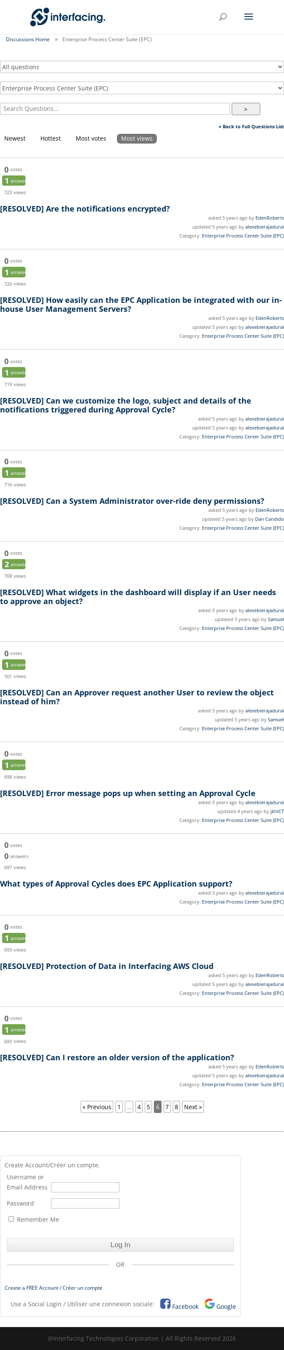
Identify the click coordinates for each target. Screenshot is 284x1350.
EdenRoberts (270, 218)
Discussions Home (28, 39)
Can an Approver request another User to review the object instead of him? (137, 696)
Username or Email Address (27, 1182)
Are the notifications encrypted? (85, 208)
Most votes (91, 138)
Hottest (50, 138)
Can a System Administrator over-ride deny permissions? (132, 501)
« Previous (96, 1107)
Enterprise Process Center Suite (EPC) (243, 235)
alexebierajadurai (264, 226)
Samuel (276, 619)
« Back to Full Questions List (251, 126)
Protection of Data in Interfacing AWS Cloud (106, 966)
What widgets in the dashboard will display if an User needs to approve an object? (138, 596)
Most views (137, 138)
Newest (15, 138)
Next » (193, 1107)
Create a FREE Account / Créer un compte (53, 1288)
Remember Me (34, 1219)
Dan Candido (269, 519)
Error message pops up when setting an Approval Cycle (128, 793)
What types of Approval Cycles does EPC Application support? (116, 883)
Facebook (185, 1306)
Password (20, 1203)
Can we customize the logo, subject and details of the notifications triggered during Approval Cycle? (125, 405)
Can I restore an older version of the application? (117, 1057)
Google (226, 1306)
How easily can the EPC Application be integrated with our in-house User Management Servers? (141, 304)
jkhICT (277, 811)
